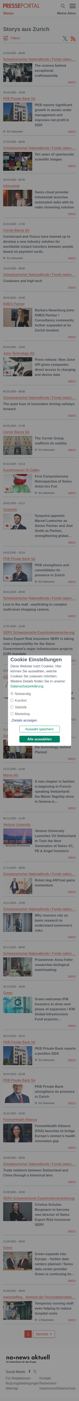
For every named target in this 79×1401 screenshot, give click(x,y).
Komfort (21, 700)
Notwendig (23, 694)
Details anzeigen (24, 720)
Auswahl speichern (39, 729)
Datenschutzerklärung (27, 686)
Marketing (22, 714)
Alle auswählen (39, 739)
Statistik (21, 707)
